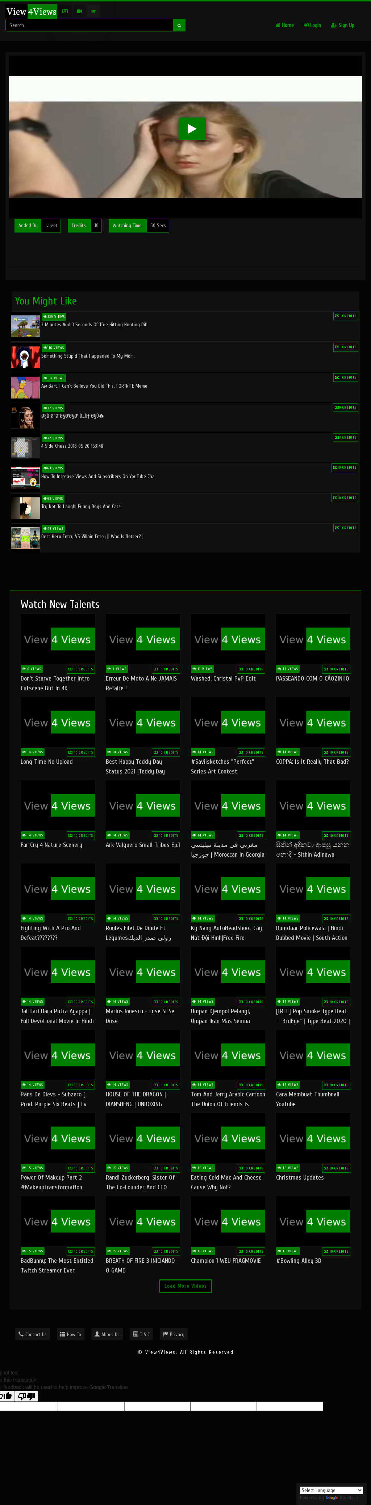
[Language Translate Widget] (331, 1490)
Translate (342, 1498)
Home (284, 25)
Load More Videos (185, 1286)
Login (312, 25)
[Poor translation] (26, 1396)
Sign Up (342, 25)
